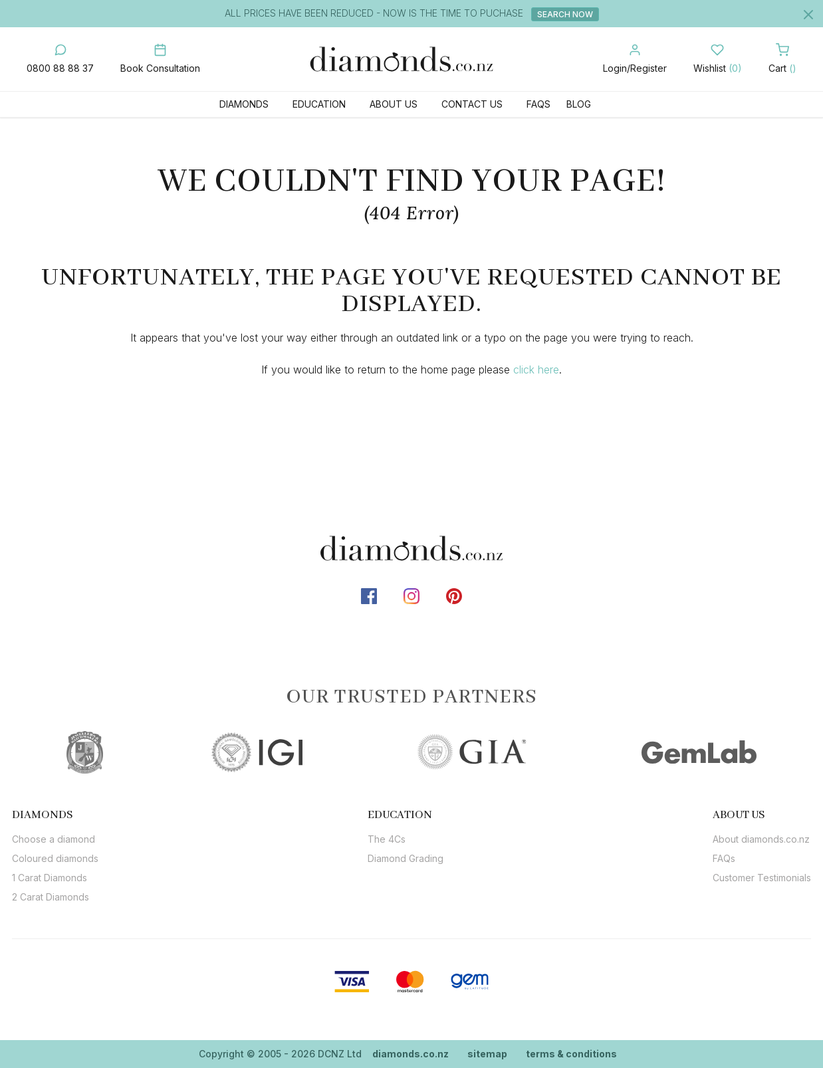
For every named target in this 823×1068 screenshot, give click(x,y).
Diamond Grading (405, 858)
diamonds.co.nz (410, 1053)
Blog (578, 104)
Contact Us (472, 104)
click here (536, 369)
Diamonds (244, 104)
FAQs (538, 104)
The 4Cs (387, 839)
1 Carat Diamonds (49, 877)
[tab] (55, 814)
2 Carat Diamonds (50, 897)
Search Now (565, 14)
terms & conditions (571, 1053)
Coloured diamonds (55, 858)
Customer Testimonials (762, 877)
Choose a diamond (53, 839)
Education (319, 104)
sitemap (487, 1053)
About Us (393, 104)
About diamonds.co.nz (761, 839)
